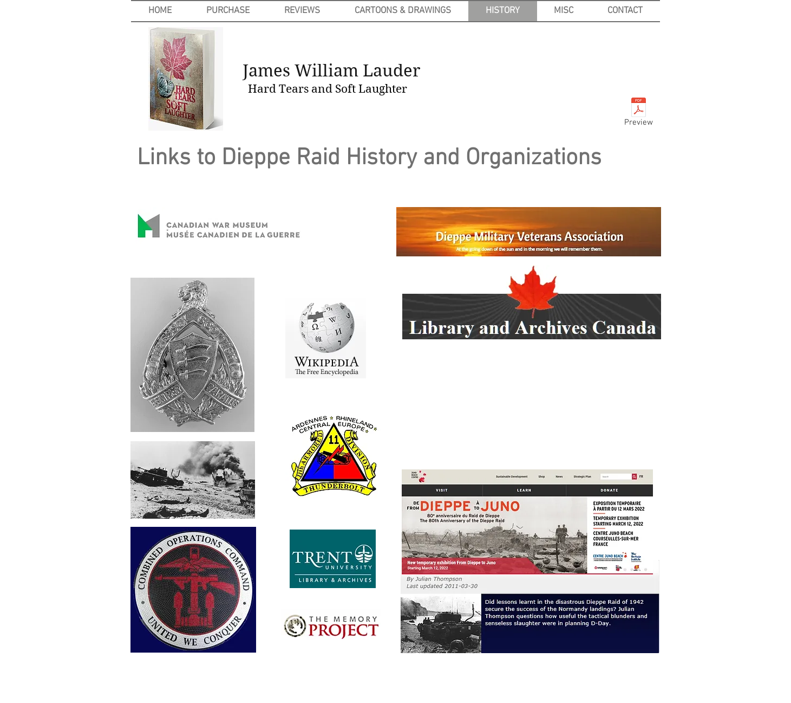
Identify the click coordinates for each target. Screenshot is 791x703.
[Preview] (638, 114)
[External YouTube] (532, 409)
